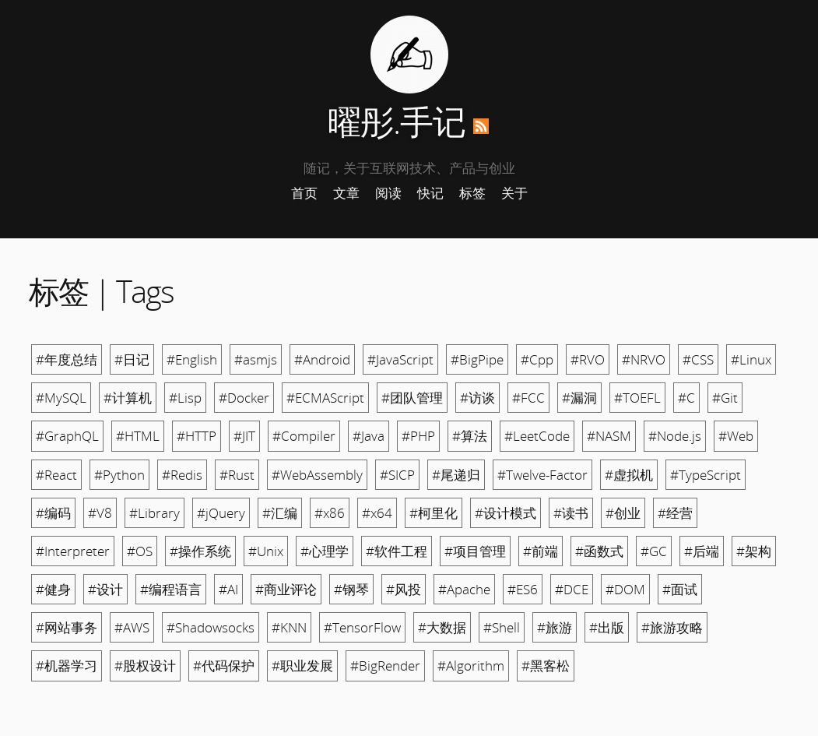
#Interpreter (73, 551)
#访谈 (477, 398)
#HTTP (196, 436)
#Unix (265, 551)
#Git (725, 398)
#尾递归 (456, 475)
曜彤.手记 (396, 121)
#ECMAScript (325, 398)
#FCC (528, 398)
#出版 (606, 627)
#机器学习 (66, 665)
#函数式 (599, 551)
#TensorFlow (362, 627)
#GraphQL (67, 436)
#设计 (105, 589)
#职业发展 (302, 665)
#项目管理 (475, 551)
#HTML (138, 436)
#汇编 (279, 513)
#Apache (464, 589)
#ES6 (522, 589)
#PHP (418, 436)
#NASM (609, 436)
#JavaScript (400, 359)
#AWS (131, 627)
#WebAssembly (317, 475)
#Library (154, 513)
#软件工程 (396, 551)
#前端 (540, 551)
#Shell (501, 627)
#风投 (403, 589)
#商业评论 (286, 589)
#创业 (623, 513)
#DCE (571, 589)
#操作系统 (200, 551)
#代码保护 (224, 665)
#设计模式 (505, 513)
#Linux (751, 359)
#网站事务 (66, 627)
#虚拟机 (629, 475)
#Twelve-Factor (542, 475)
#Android (322, 359)
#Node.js (674, 436)
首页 (304, 193)
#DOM (625, 589)
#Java (368, 436)
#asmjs (255, 359)
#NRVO (643, 359)
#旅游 (554, 627)
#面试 (679, 589)
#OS (140, 551)
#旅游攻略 (672, 627)
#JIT (244, 436)
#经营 (675, 513)
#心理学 (324, 551)
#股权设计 (145, 665)
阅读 (388, 193)
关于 (514, 193)
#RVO (587, 359)
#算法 (469, 436)
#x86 (329, 513)
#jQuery (221, 513)
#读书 (570, 513)
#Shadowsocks (211, 627)
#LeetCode (537, 436)
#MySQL (61, 398)
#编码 (53, 513)
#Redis (182, 475)
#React (56, 475)
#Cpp (537, 359)
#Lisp (185, 398)
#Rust (237, 475)
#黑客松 (545, 665)
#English (192, 359)
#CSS (698, 359)
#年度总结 (66, 359)
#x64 (377, 513)
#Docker (244, 398)
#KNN (289, 627)
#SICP (397, 475)
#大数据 (442, 627)
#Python (119, 475)
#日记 (131, 359)
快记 (430, 193)
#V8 (100, 513)
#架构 (753, 551)
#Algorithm (470, 665)
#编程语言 (171, 589)
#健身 (53, 589)
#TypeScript (705, 475)
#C (686, 398)
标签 (472, 193)
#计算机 (128, 398)
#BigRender (385, 665)
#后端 (701, 551)
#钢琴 (351, 589)
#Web (735, 436)
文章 (346, 193)
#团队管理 (412, 398)
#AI (228, 589)
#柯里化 (433, 513)
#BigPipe (477, 359)
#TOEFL (637, 398)
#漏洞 (579, 398)
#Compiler (303, 436)
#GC (654, 551)
